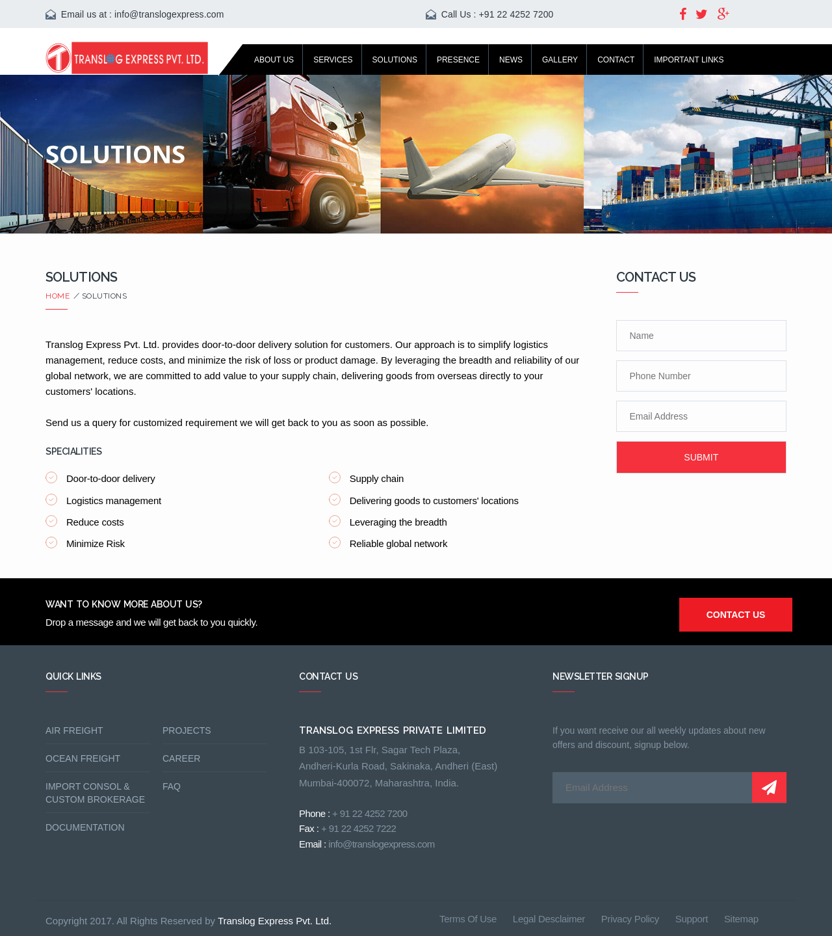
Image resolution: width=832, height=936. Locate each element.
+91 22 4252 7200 (516, 14)
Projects (186, 730)
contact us (736, 614)
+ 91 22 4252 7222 (358, 828)
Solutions (394, 59)
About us (274, 59)
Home (59, 296)
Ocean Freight (83, 758)
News (511, 59)
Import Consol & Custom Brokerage (95, 793)
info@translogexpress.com (169, 14)
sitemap (741, 918)
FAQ (171, 786)
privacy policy (630, 918)
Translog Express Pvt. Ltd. (275, 920)
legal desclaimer (549, 918)
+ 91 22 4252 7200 (369, 813)
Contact (615, 59)
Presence (458, 59)
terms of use (468, 918)
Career (181, 758)
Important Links (688, 59)
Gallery (560, 59)
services (332, 59)
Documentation (85, 827)
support (691, 918)
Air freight (74, 730)
